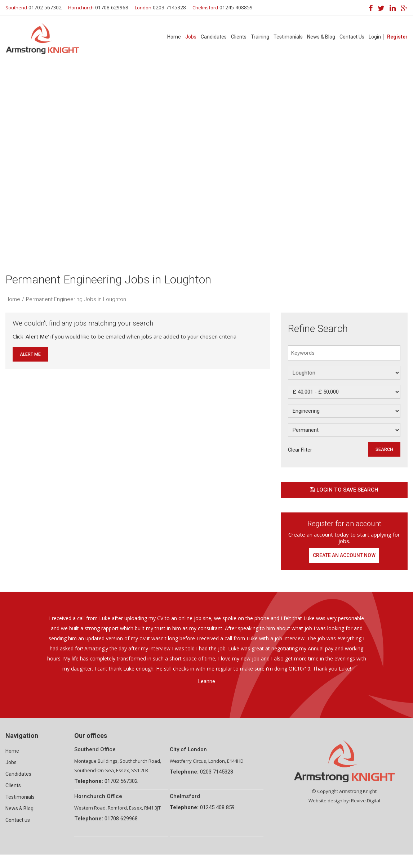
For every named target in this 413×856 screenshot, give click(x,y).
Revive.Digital (365, 802)
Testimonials (288, 37)
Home (174, 37)
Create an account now (344, 556)
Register (397, 37)
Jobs (190, 37)
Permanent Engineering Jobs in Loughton (76, 299)
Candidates (214, 37)
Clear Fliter (300, 450)
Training (260, 37)
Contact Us (351, 37)
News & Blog (321, 37)
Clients (239, 37)
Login (375, 37)
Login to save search (344, 490)
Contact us (17, 821)
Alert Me (30, 354)
